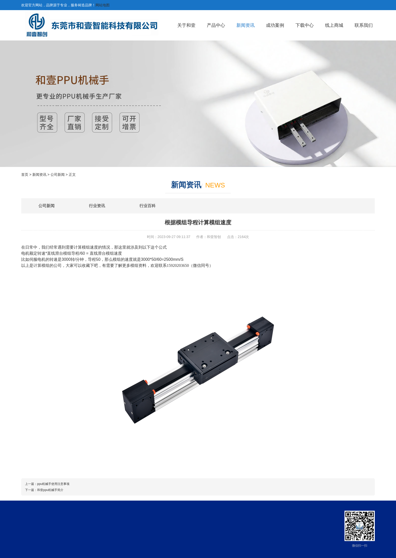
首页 (24, 175)
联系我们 (364, 25)
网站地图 (102, 5)
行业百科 (147, 206)
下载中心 (304, 25)
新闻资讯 (245, 25)
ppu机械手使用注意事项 (53, 484)
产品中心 (216, 25)
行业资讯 (97, 206)
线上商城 (334, 25)
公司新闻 (58, 175)
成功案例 (275, 25)
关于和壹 (186, 25)
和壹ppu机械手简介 (50, 490)
